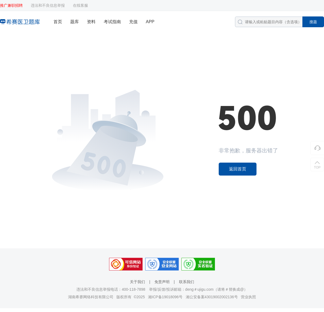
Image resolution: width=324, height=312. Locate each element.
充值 (133, 21)
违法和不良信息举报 (48, 5)
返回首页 (237, 169)
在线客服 (80, 5)
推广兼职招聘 (11, 5)
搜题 (313, 22)
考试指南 (112, 21)
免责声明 (162, 282)
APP (150, 21)
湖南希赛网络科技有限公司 (90, 297)
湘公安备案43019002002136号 (212, 297)
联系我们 (186, 282)
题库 (74, 21)
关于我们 (137, 282)
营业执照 (248, 297)
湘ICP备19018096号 (165, 297)
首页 (57, 21)
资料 (91, 21)
